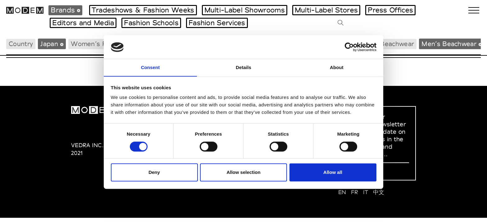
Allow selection (243, 172)
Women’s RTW (94, 44)
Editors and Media (83, 23)
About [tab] (337, 67)
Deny (154, 172)
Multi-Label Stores (326, 10)
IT (365, 192)
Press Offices (390, 10)
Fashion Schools (151, 23)
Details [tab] (243, 67)
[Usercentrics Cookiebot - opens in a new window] (349, 47)
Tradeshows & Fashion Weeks (143, 10)
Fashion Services (217, 23)
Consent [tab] (150, 67)
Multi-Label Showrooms (244, 10)
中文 (379, 192)
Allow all (332, 172)
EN (342, 192)
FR (354, 192)
